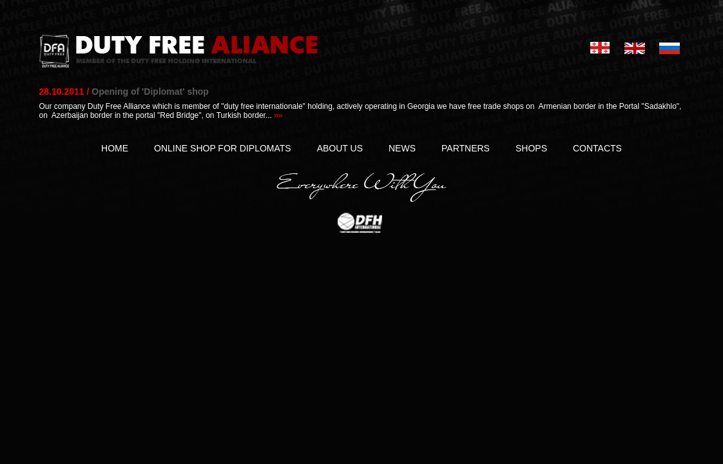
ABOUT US (340, 148)
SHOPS (531, 148)
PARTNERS (465, 148)
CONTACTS (597, 148)
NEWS (402, 148)
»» (278, 115)
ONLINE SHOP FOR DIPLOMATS (222, 148)
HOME (114, 148)
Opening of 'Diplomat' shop (150, 91)
